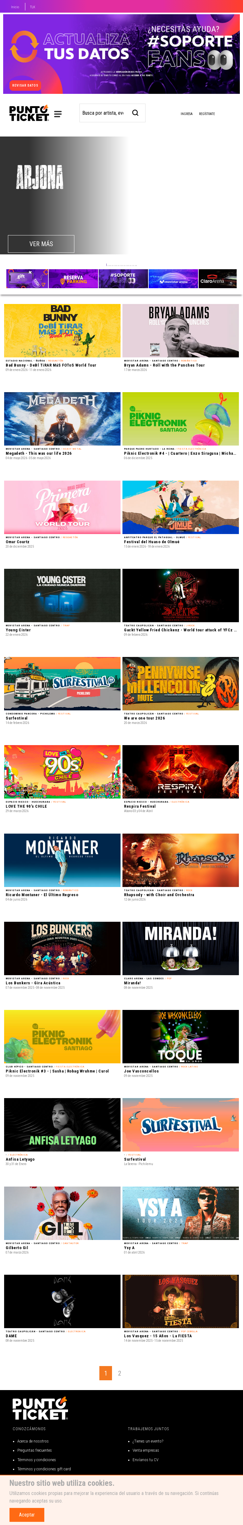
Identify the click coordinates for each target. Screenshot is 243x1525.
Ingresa (182, 114)
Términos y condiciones (36, 1459)
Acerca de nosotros (33, 1441)
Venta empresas (146, 1450)
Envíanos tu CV (146, 1459)
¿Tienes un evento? (148, 1441)
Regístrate (207, 114)
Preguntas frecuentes (34, 1450)
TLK (32, 7)
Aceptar (27, 1515)
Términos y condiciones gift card (44, 1469)
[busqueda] (135, 112)
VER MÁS (41, 244)
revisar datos (25, 85)
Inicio (15, 7)
